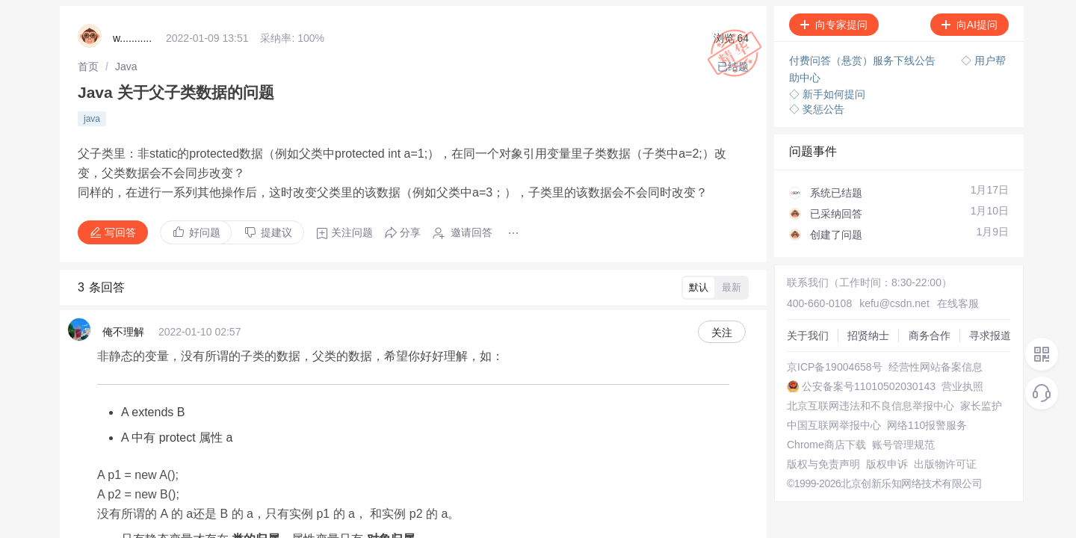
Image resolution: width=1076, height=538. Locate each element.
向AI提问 (962, 25)
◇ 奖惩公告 (816, 105)
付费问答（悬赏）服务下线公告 (864, 60)
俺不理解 (123, 312)
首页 (88, 63)
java (92, 111)
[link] (88, 63)
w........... (132, 37)
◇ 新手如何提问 (827, 90)
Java (123, 63)
